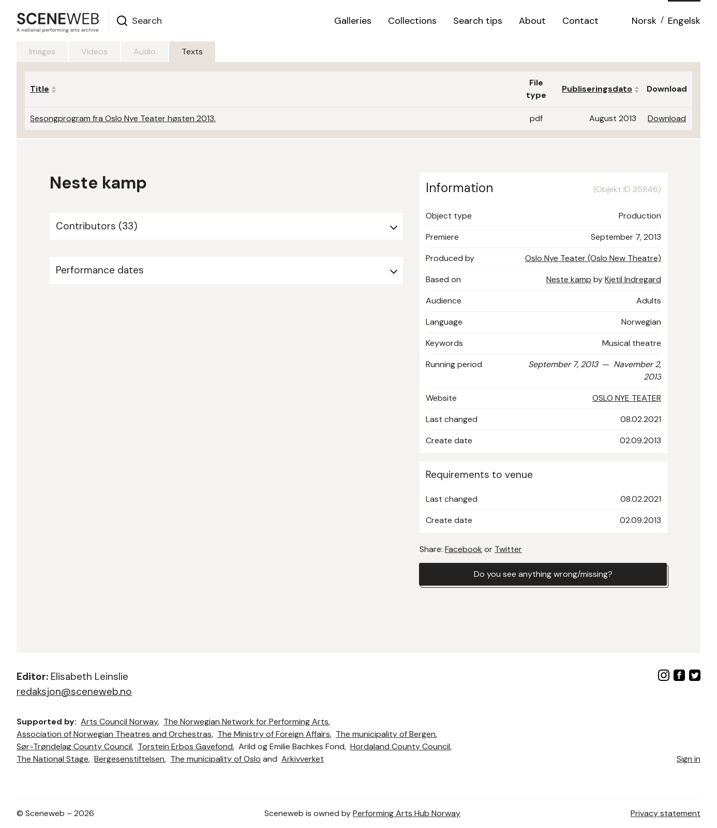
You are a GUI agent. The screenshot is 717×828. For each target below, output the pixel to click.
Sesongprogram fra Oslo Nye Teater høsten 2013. (123, 118)
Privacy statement (665, 813)
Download (667, 118)
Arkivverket (302, 758)
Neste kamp (568, 279)
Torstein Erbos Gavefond (185, 746)
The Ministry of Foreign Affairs (273, 734)
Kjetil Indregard (633, 279)
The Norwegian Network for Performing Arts (245, 721)
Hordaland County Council (400, 746)
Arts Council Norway (119, 721)
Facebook (463, 549)
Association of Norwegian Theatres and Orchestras (114, 734)
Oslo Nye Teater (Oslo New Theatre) (593, 258)
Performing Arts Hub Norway (406, 813)
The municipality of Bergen (386, 734)
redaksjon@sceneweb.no (74, 691)
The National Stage (52, 758)
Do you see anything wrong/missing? (543, 574)
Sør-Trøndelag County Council (74, 746)
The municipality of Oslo (215, 758)
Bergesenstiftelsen (129, 758)
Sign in (688, 758)
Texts (192, 51)
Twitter (508, 549)
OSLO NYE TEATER (626, 398)
